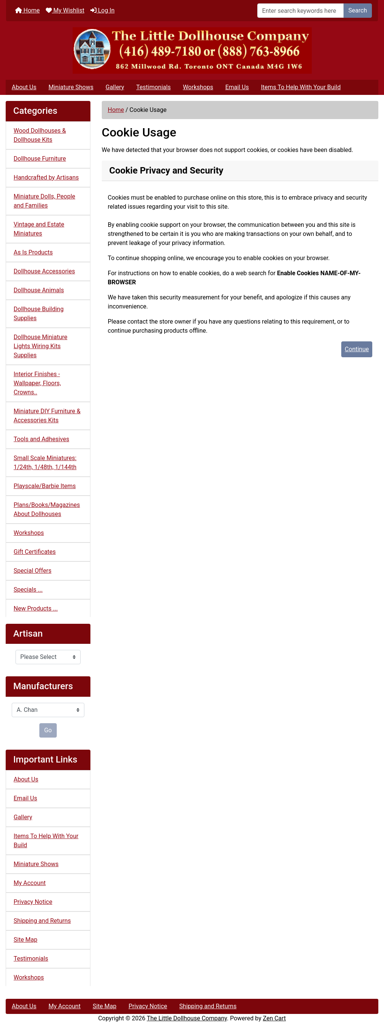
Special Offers (32, 570)
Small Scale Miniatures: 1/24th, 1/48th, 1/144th (45, 462)
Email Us (237, 87)
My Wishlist (65, 10)
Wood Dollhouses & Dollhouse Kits (40, 135)
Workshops (198, 87)
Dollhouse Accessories (44, 271)
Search (357, 10)
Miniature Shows (70, 87)
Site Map (25, 939)
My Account (30, 883)
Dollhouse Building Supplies (39, 313)
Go (48, 730)
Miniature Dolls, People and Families (44, 201)
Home (27, 10)
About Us (24, 87)
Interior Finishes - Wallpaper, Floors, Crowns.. (37, 383)
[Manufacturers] (48, 710)
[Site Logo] (192, 50)
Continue (357, 349)
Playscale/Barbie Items (45, 486)
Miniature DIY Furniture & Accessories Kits (47, 416)
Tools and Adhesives (41, 439)
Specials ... (28, 589)
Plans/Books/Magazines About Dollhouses (47, 509)
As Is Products (33, 252)
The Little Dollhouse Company (187, 1018)
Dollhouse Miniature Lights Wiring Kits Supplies (40, 346)
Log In (102, 10)
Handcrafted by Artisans (46, 177)
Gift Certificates (35, 551)
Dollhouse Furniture (40, 158)
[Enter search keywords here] (300, 10)
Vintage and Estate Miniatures (39, 229)
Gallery (115, 87)
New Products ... (36, 608)
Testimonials (153, 87)
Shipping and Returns (42, 920)
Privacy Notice (33, 901)
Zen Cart (274, 1018)
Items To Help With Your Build (301, 87)
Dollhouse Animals (39, 290)
